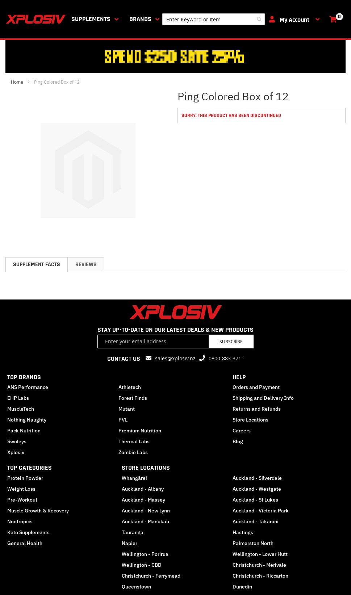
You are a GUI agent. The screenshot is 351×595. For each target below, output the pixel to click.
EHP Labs (18, 398)
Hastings (243, 532)
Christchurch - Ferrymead (151, 576)
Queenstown (136, 586)
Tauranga (132, 532)
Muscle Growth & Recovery (38, 510)
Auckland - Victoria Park (261, 510)
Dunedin (242, 586)
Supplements (90, 19)
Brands (140, 19)
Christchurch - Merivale (259, 565)
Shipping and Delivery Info (263, 398)
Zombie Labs (133, 452)
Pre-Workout (22, 499)
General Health (24, 543)
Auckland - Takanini (256, 521)
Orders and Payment (256, 387)
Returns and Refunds (257, 409)
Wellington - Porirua (145, 554)
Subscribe (231, 341)
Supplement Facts (36, 264)
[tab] (36, 264)
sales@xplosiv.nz (175, 358)
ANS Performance (27, 387)
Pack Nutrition (24, 430)
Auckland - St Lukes (255, 499)
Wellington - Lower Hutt (260, 554)
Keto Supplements (28, 532)
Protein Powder (25, 478)
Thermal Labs (134, 441)
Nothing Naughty (26, 419)
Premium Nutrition (139, 430)
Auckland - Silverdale (257, 478)
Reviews (86, 264)
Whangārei (134, 478)
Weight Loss (21, 489)
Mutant (126, 409)
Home (17, 82)
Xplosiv (15, 452)
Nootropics (20, 521)
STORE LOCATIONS (146, 468)
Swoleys (16, 441)
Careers (242, 430)
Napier (129, 543)
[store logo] (37, 19)
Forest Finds (132, 398)
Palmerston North (253, 543)
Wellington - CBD (142, 565)
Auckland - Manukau (145, 521)
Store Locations (250, 419)
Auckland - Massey (143, 499)
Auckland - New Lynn (146, 510)
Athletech (129, 387)
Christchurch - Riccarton (260, 576)
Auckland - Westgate (257, 489)
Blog (238, 441)
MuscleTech (20, 409)
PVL (123, 419)
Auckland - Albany (143, 489)
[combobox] (213, 19)
